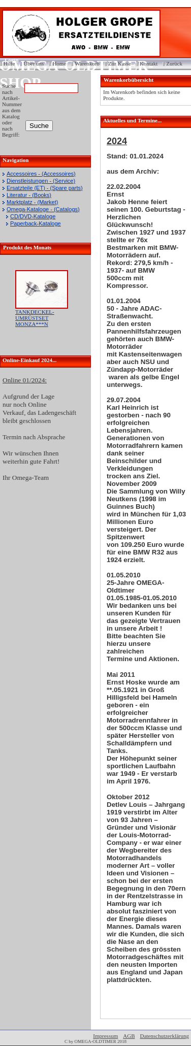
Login (8, 60)
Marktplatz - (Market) (32, 202)
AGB (129, 1036)
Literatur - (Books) (29, 195)
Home (59, 63)
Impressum (105, 1036)
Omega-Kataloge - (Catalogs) (43, 209)
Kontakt (148, 63)
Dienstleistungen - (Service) (41, 181)
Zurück (174, 63)
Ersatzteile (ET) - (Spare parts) (45, 188)
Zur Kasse (119, 63)
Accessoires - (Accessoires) (41, 174)
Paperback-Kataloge (35, 223)
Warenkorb (87, 63)
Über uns (33, 63)
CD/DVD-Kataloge (32, 216)
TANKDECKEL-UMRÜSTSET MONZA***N (34, 318)
